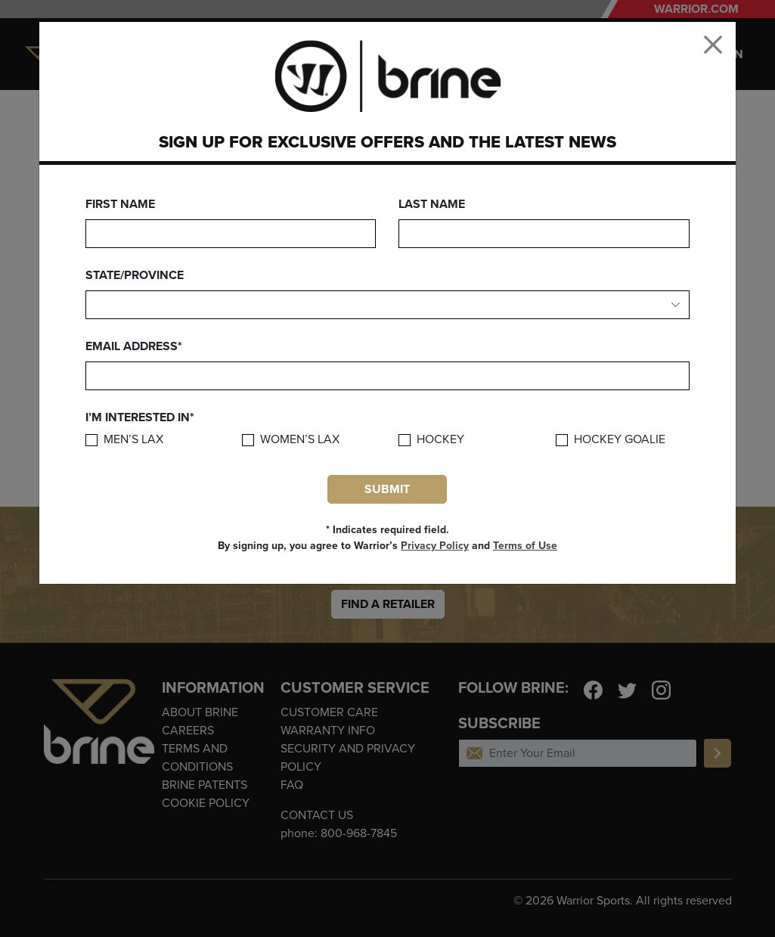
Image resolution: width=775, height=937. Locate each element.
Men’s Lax (133, 440)
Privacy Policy (435, 545)
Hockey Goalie (619, 440)
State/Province (134, 275)
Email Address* (133, 346)
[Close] (713, 44)
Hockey (440, 440)
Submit (387, 489)
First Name (120, 204)
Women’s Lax (299, 440)
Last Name (431, 204)
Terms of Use (525, 545)
